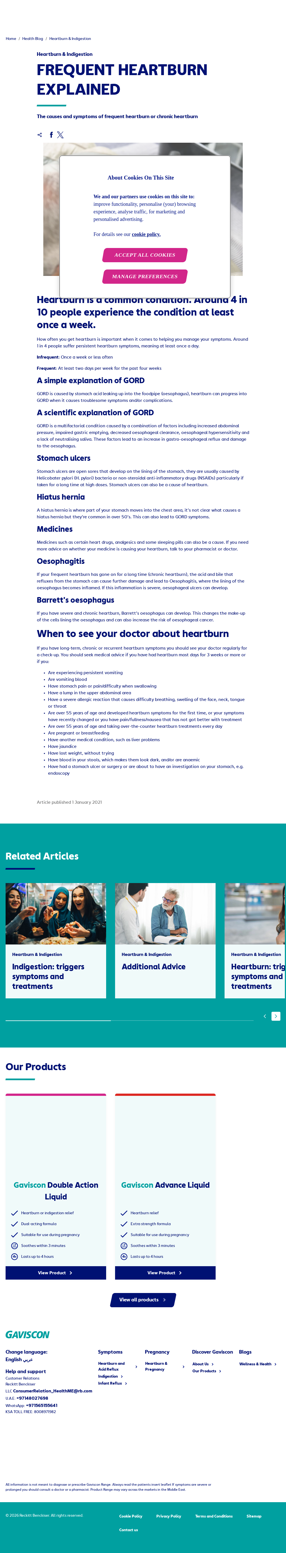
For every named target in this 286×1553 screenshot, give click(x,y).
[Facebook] (51, 135)
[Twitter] (60, 135)
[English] (250, 11)
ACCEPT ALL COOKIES (145, 255)
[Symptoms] (65, 11)
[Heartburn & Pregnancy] (118, 11)
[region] (145, 227)
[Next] (275, 1016)
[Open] (280, 11)
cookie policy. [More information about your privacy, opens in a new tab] (146, 234)
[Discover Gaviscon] (174, 11)
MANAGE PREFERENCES (145, 276)
